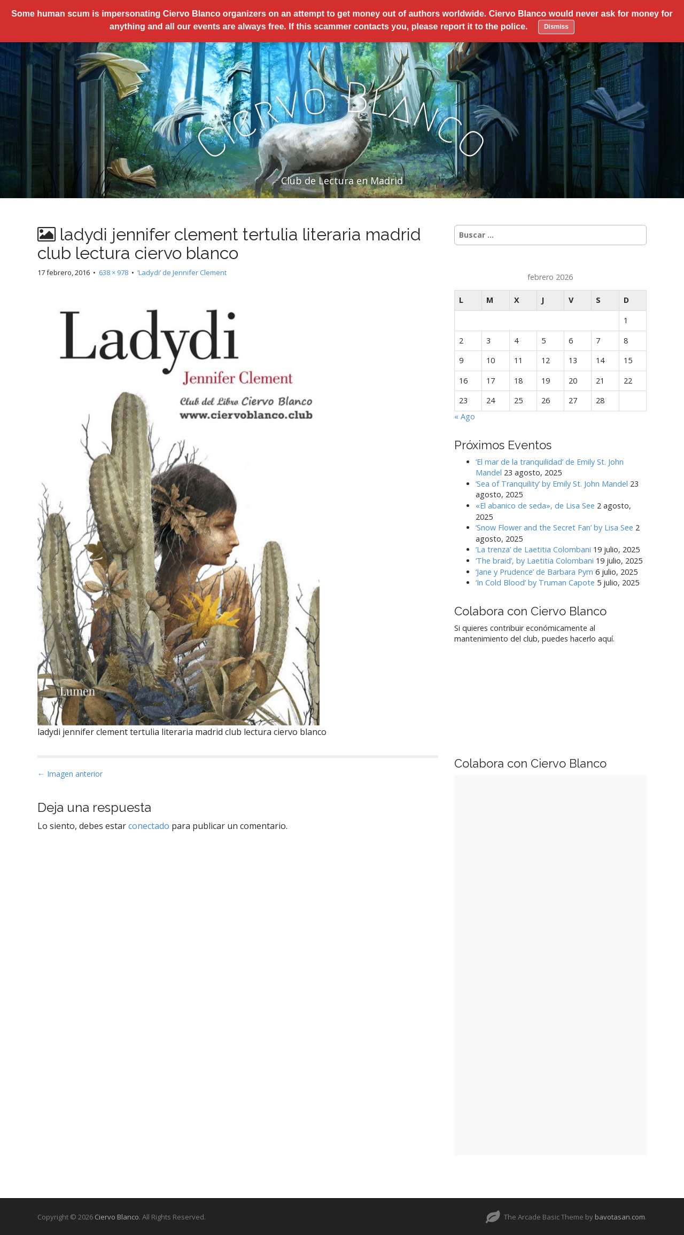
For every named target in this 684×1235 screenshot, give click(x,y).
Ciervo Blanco (117, 1216)
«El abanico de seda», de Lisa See (535, 505)
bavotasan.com (620, 1216)
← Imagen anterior (70, 773)
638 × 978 (113, 271)
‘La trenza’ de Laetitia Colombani (533, 549)
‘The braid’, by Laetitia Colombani (535, 560)
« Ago (464, 416)
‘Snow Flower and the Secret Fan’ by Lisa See (554, 527)
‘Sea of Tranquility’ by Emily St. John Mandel (552, 483)
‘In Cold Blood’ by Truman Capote (535, 582)
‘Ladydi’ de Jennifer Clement (182, 271)
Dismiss (556, 26)
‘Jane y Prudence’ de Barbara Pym (534, 571)
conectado (148, 825)
